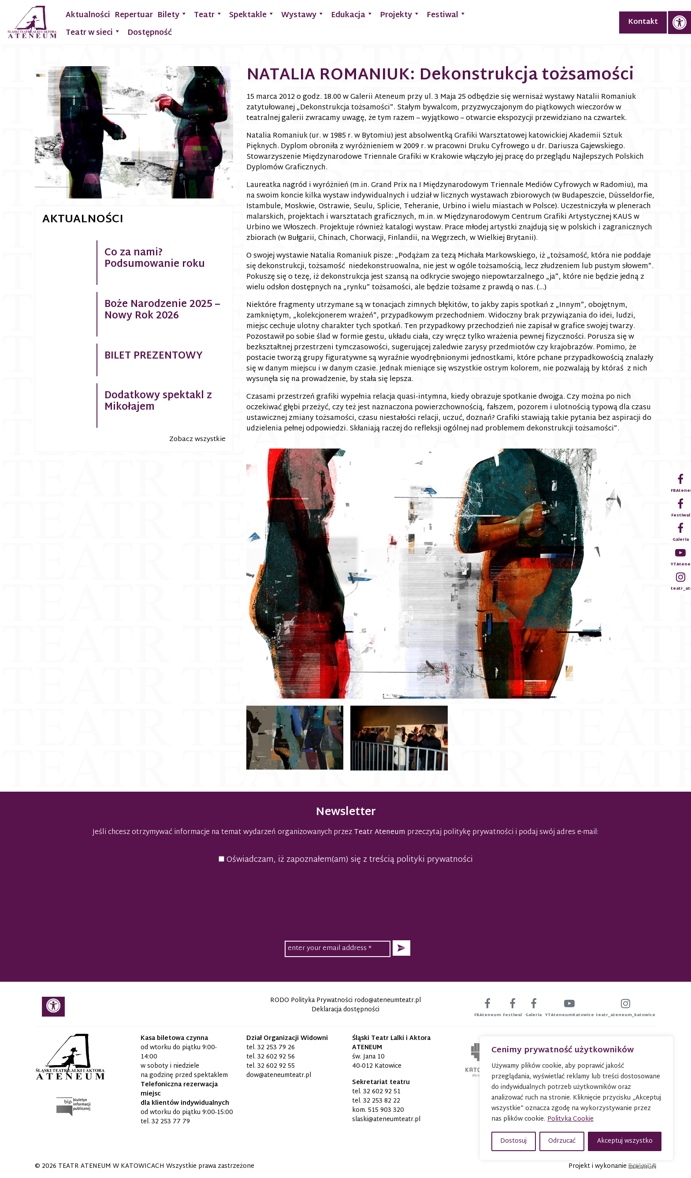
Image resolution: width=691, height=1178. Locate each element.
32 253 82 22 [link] (381, 1101)
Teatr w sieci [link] (93, 32)
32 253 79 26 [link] (276, 1047)
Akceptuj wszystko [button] (625, 1141)
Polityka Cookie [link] (570, 1119)
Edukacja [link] (352, 14)
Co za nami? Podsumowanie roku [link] (154, 258)
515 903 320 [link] (386, 1110)
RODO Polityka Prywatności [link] (311, 1000)
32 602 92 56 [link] (276, 1056)
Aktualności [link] (88, 15)
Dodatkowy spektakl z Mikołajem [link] (158, 401)
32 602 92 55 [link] (276, 1066)
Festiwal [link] (446, 14)
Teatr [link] (208, 14)
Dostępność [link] (149, 33)
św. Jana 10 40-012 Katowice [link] (376, 1061)
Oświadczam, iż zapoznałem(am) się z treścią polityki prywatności (346, 860)
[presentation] (345, 901)
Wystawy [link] (302, 14)
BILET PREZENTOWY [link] (153, 356)
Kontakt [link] (643, 22)
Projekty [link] (400, 14)
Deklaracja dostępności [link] (345, 1009)
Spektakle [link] (252, 14)
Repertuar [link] (134, 15)
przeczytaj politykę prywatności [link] (460, 832)
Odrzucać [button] (562, 1141)
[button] (401, 948)
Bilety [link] (172, 14)
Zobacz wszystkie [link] (197, 439)
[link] (679, 22)
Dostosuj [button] (513, 1141)
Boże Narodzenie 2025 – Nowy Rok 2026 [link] (162, 310)
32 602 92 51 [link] (382, 1091)
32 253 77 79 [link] (171, 1121)
